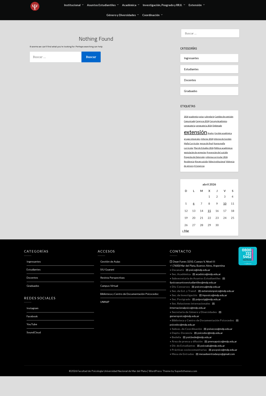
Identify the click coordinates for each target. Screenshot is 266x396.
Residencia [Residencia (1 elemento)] (189, 161)
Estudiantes (191, 69)
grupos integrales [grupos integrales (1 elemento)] (192, 139)
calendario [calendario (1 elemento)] (209, 116)
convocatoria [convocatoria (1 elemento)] (189, 125)
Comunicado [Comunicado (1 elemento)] (189, 121)
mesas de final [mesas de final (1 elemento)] (206, 143)
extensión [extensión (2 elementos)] (195, 132)
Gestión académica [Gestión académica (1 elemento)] (223, 133)
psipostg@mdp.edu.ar (208, 299)
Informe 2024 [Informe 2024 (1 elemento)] (207, 139)
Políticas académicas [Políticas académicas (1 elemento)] (223, 148)
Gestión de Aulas (110, 261)
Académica (129, 5)
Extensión (195, 5)
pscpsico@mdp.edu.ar (224, 349)
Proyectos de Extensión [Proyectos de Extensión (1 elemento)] (194, 157)
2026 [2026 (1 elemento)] (186, 116)
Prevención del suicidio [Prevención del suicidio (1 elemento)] (217, 152)
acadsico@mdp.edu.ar (208, 274)
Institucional (72, 5)
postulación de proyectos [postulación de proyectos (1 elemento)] (195, 152)
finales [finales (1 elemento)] (211, 133)
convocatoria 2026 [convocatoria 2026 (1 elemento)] (204, 125)
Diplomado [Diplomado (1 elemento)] (217, 125)
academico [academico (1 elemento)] (194, 116)
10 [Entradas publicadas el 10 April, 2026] (224, 203)
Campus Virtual (109, 285)
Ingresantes (191, 58)
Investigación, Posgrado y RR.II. (162, 5)
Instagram (32, 308)
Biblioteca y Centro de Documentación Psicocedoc (129, 293)
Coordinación (151, 15)
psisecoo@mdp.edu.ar (219, 328)
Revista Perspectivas (112, 277)
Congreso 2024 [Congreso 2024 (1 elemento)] (202, 121)
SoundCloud (34, 332)
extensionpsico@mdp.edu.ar (218, 290)
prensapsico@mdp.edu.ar (222, 341)
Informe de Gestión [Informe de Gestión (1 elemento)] (222, 139)
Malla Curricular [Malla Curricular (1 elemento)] (191, 143)
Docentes (190, 80)
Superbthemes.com (186, 371)
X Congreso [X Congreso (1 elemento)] (199, 166)
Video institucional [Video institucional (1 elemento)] (216, 161)
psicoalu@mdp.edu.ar (212, 345)
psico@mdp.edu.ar (199, 269)
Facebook (32, 316)
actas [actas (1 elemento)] (201, 116)
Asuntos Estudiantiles (101, 5)
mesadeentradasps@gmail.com (217, 354)
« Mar (185, 230)
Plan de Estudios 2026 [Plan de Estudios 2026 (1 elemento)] (204, 148)
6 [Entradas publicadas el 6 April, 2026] (194, 203)
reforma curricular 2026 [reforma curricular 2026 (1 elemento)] (216, 157)
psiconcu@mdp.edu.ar (207, 286)
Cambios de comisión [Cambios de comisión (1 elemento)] (224, 116)
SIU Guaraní (107, 269)
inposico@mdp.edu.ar (214, 295)
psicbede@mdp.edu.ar (199, 337)
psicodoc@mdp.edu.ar (210, 332)
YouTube (32, 324)
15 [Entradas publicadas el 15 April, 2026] (209, 210)
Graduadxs (190, 91)
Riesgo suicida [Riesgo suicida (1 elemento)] (201, 161)
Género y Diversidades (121, 15)
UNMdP (104, 301)
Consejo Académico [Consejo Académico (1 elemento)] (218, 121)
